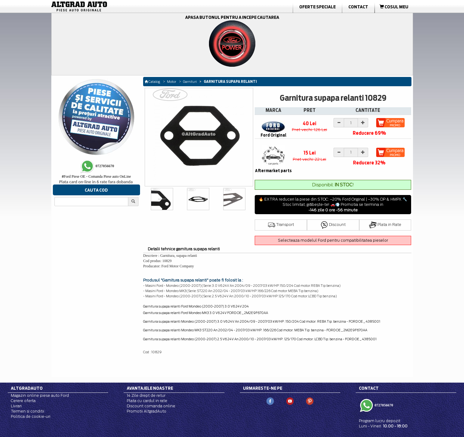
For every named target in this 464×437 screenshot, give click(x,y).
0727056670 (383, 405)
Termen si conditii (27, 411)
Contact (358, 6)
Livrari (16, 406)
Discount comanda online (151, 406)
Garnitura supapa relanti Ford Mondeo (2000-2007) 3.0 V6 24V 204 (196, 306)
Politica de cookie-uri (30, 416)
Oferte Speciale (317, 6)
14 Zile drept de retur (146, 395)
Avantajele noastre (150, 388)
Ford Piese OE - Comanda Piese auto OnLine (96, 176)
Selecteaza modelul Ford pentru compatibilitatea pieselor (333, 240)
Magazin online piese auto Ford (40, 395)
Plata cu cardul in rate (147, 400)
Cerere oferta (23, 400)
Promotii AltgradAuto (146, 411)
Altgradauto (27, 388)
